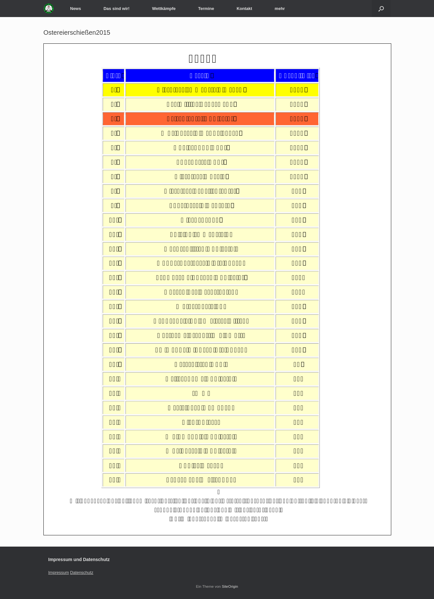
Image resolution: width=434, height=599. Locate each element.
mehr (280, 8)
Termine (206, 8)
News (75, 8)
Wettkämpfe (164, 8)
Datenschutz (81, 572)
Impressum (58, 572)
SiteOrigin (230, 586)
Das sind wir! (117, 8)
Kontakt (244, 8)
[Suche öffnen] (381, 8)
